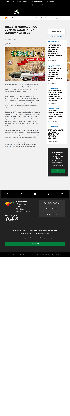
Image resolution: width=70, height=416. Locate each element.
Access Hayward (52, 209)
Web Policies (24, 254)
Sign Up (57, 171)
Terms (16, 254)
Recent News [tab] (56, 31)
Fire (13, 1)
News (21, 18)
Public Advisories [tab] (56, 36)
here (9, 146)
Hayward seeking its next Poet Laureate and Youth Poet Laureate (55, 115)
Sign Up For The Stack (52, 203)
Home (6, 18)
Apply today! (35, 243)
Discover (14, 18)
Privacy (10, 254)
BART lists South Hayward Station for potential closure (56, 134)
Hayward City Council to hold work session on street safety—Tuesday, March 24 (55, 51)
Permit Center (52, 214)
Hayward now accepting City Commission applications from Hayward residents (55, 96)
